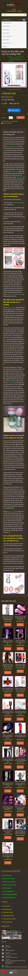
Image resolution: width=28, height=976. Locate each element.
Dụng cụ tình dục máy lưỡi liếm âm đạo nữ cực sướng (20, 618)
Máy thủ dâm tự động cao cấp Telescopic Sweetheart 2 (8, 808)
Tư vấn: (4, 104)
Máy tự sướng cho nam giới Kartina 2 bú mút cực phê (7, 784)
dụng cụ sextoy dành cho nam (15, 294)
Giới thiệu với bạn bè (7, 123)
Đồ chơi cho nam (7, 23)
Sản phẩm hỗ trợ (7, 43)
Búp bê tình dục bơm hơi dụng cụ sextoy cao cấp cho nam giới (7, 666)
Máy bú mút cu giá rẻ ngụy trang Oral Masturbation (20, 808)
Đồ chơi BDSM (6, 33)
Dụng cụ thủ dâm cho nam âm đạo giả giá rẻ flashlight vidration (8, 618)
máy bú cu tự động (12, 511)
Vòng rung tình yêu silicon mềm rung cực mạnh (20, 642)
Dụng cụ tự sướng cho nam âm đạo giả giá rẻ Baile (7, 760)
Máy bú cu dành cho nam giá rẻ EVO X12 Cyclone (20, 784)
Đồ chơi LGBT (6, 29)
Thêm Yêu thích (6, 121)
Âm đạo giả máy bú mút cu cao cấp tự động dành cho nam (20, 760)
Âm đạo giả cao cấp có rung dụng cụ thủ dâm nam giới (20, 712)
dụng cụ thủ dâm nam (12, 146)
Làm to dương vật (7, 36)
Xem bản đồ (8, 963)
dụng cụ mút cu (12, 307)
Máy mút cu (20, 177)
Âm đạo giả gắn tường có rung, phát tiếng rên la (20, 736)
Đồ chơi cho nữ (6, 26)
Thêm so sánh (15, 121)
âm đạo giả (10, 382)
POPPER (4, 46)
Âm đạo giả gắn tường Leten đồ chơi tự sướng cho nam (7, 712)
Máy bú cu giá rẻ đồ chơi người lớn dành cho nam (7, 736)
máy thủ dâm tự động (18, 202)
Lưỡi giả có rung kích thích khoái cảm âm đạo (8, 642)
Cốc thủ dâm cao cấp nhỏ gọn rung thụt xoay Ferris (7, 856)
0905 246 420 (14, 104)
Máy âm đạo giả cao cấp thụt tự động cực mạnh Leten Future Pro (20, 832)
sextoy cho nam (14, 171)
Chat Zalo (14, 110)
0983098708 (3, 971)
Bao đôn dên (6, 39)
